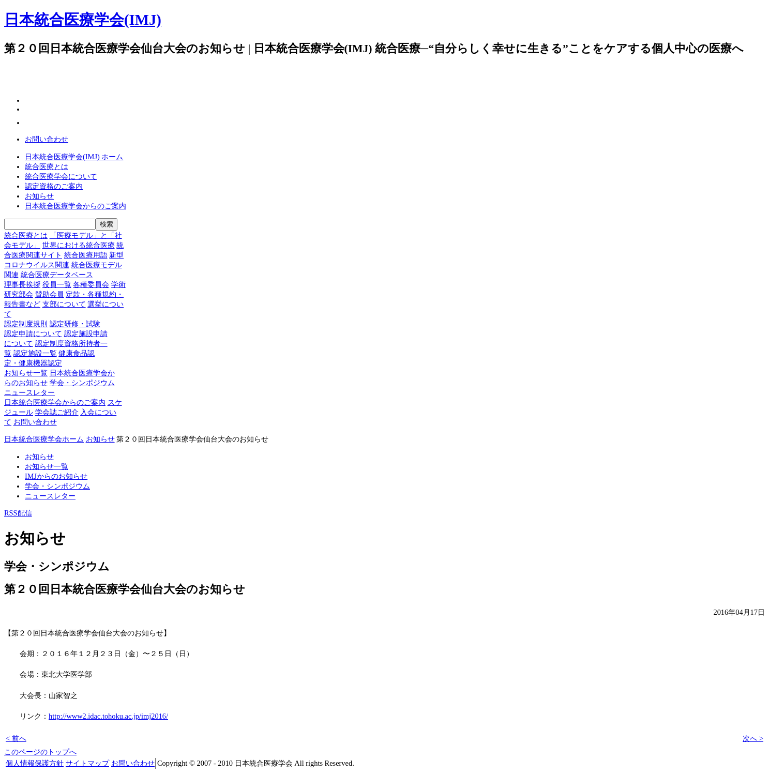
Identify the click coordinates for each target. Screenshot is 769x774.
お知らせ (39, 196)
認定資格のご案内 (54, 186)
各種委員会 (91, 284)
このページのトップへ (40, 752)
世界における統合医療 (78, 245)
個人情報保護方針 (35, 763)
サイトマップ (87, 763)
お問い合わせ (46, 139)
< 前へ (16, 738)
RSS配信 (18, 513)
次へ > (753, 738)
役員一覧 (56, 284)
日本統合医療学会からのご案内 (75, 206)
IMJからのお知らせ (56, 476)
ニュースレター (29, 392)
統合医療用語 (86, 255)
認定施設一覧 (35, 353)
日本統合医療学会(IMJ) (82, 19)
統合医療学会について (61, 176)
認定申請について (33, 333)
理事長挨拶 (22, 284)
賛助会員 (49, 294)
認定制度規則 (26, 324)
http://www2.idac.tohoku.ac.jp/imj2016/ (108, 716)
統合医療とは (46, 166)
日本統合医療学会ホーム (44, 439)
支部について (64, 304)
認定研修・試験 (75, 324)
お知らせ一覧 (26, 373)
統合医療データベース (57, 274)
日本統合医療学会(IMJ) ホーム (74, 157)
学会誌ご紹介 (57, 412)
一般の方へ (341, 49)
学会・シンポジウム (82, 382)
